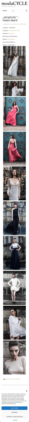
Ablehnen (14, 412)
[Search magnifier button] (26, 11)
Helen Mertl (11, 33)
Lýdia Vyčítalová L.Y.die (14, 30)
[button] (26, 391)
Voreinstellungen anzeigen (14, 416)
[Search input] (18, 11)
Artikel (14, 24)
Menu (5, 11)
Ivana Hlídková (11, 39)
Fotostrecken (21, 24)
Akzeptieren (14, 408)
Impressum (15, 420)
